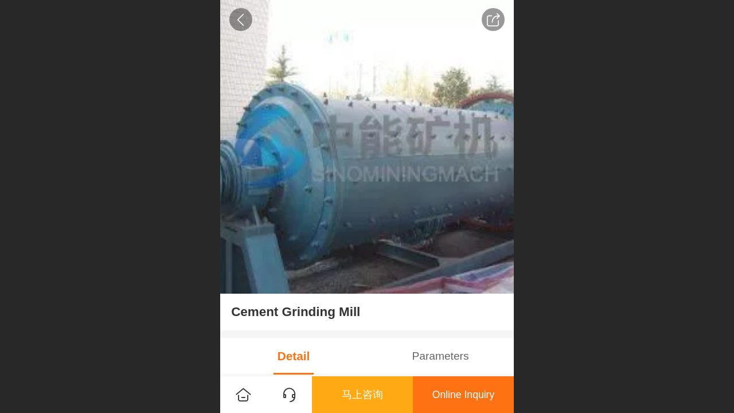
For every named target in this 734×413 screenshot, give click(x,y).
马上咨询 (362, 394)
